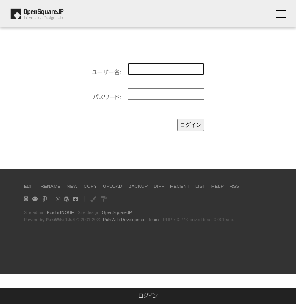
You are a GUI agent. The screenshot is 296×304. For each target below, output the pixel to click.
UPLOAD (112, 186)
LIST (200, 186)
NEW (71, 186)
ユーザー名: (106, 72)
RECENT (179, 186)
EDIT (29, 186)
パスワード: (107, 97)
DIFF (158, 186)
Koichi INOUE (60, 212)
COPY (90, 186)
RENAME (50, 186)
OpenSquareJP (117, 212)
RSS (234, 186)
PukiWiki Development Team (131, 219)
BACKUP (138, 186)
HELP (217, 186)
